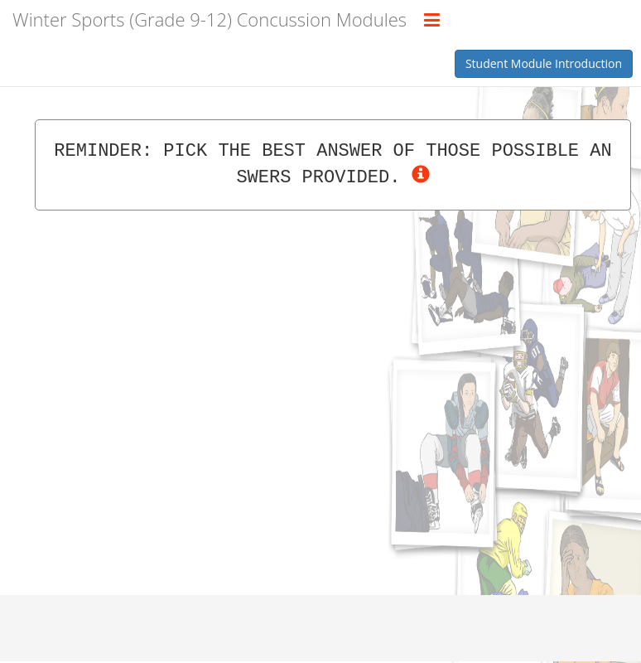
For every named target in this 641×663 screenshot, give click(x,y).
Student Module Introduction (543, 63)
